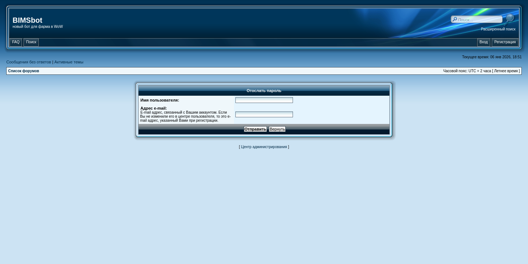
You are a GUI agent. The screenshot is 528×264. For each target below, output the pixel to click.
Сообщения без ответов (28, 62)
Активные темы (68, 62)
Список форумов (23, 71)
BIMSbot (27, 20)
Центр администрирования (264, 147)
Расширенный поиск (498, 29)
